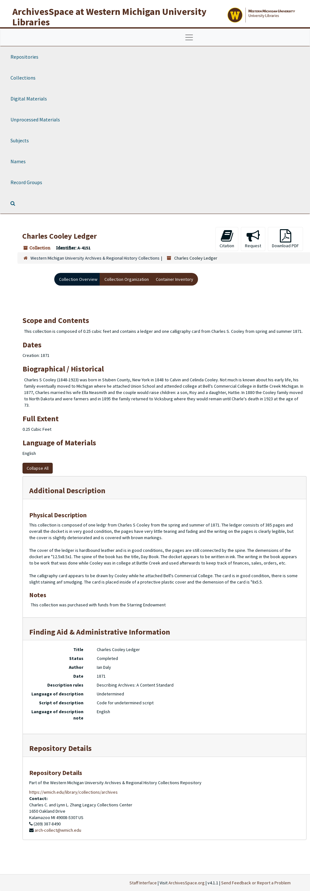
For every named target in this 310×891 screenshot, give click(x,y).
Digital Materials (28, 98)
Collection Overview (78, 279)
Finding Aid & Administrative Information (99, 632)
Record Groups (26, 182)
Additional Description (67, 490)
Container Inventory (174, 279)
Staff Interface (143, 883)
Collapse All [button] (38, 468)
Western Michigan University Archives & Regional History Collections (95, 258)
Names (18, 161)
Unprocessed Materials (35, 119)
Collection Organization (126, 279)
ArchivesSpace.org (186, 883)
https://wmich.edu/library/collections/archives (73, 792)
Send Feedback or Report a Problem (256, 883)
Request (253, 239)
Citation (227, 239)
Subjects (19, 140)
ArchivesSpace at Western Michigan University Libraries (109, 16)
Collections (23, 77)
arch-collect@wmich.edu (58, 830)
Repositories (24, 57)
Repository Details (60, 748)
